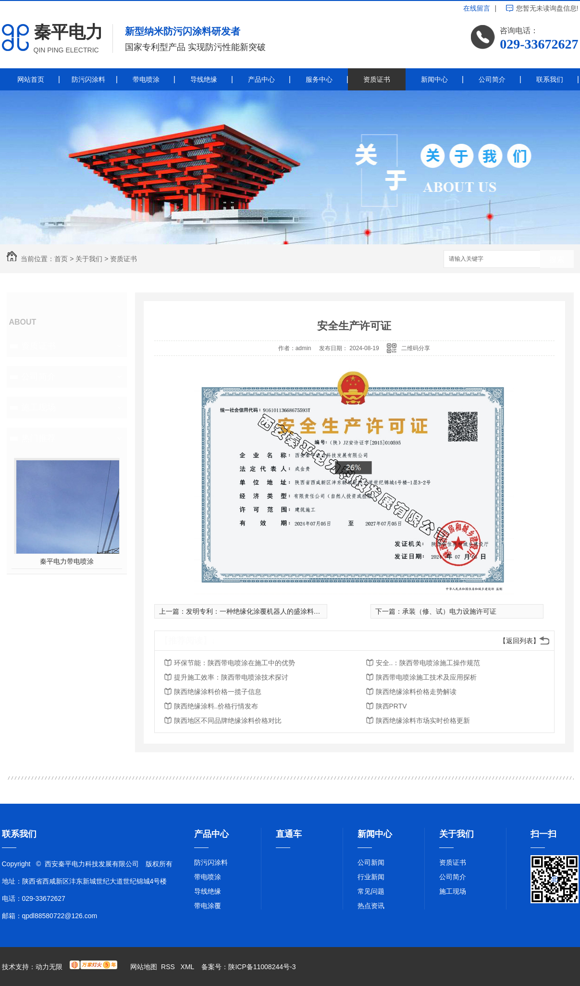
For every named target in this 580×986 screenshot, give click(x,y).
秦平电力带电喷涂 (67, 561)
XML (188, 967)
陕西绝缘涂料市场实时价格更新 (423, 720)
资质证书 (376, 79)
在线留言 (476, 8)
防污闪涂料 (88, 79)
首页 (61, 259)
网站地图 (143, 967)
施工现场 (38, 407)
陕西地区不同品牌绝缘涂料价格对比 (228, 720)
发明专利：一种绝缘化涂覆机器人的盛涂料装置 (256, 611)
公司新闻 (371, 862)
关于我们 (88, 259)
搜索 (557, 259)
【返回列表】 (519, 641)
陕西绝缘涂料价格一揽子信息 (217, 691)
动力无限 (49, 967)
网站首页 (30, 79)
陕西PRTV (391, 706)
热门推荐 (38, 438)
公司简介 (492, 79)
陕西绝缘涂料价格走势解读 (416, 691)
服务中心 (319, 79)
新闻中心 (434, 79)
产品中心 (261, 79)
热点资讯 (371, 906)
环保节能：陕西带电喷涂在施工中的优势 (234, 663)
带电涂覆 (207, 906)
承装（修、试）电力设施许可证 (449, 611)
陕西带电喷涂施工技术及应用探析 (426, 677)
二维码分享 (415, 348)
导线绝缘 (203, 79)
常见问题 (371, 891)
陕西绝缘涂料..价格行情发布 (216, 706)
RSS (169, 967)
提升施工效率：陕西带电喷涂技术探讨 (231, 677)
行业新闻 (371, 877)
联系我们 (549, 79)
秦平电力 (68, 32)
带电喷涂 (146, 79)
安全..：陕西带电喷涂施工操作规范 (428, 663)
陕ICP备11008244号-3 (262, 967)
